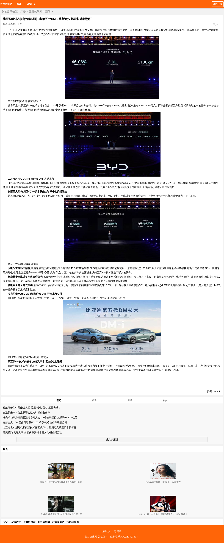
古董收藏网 (58, 521)
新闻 (18, 3)
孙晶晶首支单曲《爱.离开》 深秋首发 (163, 482)
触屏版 (106, 531)
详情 (29, 3)
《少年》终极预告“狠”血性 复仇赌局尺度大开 (61, 514)
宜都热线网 (6, 3)
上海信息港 (29, 521)
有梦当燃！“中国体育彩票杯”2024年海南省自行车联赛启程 (35, 422)
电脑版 (117, 531)
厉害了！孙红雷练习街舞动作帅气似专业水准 (61, 482)
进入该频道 (112, 439)
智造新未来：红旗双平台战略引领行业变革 (26, 412)
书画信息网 (43, 521)
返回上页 (218, 3)
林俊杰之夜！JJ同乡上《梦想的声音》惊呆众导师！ (163, 514)
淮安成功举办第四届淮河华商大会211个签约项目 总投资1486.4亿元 (40, 417)
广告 (23, 11)
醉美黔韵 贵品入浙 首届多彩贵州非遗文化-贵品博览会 (32, 432)
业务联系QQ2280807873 (124, 536)
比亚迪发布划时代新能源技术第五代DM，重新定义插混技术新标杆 (39, 427)
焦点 (5, 449)
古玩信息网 (73, 521)
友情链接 (16, 521)
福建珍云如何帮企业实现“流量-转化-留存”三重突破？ (32, 407)
